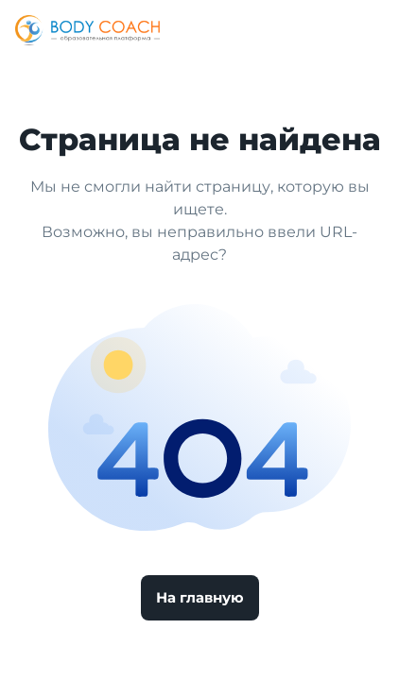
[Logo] (87, 30)
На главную (200, 597)
